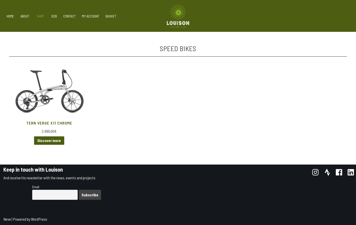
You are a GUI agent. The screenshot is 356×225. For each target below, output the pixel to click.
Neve (7, 219)
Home (10, 16)
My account (90, 16)
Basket (111, 16)
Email (35, 187)
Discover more (49, 140)
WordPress (39, 219)
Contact (69, 16)
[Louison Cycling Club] (178, 16)
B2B (54, 16)
